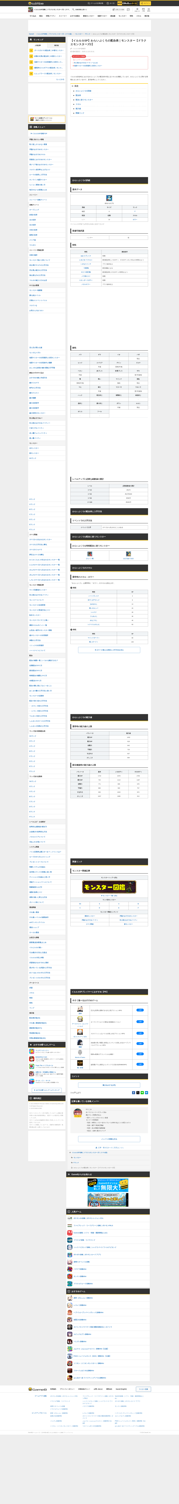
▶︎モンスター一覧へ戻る (109, 888)
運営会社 (109, 1389)
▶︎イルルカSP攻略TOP (39, 133)
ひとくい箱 (89, 556)
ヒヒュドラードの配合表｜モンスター (47, 73)
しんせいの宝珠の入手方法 (39, 726)
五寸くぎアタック (94, 600)
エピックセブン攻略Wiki (123, 1416)
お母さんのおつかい (36, 310)
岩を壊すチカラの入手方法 (39, 265)
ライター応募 (143, 1389)
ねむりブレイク (86, 256)
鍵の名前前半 (34, 403)
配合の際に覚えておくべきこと (40, 686)
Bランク (32, 509)
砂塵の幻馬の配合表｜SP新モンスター (48, 56)
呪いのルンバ (93, 608)
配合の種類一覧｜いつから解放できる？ (43, 660)
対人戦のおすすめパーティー (39, 423)
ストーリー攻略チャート (38, 200)
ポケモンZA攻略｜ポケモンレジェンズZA (64, 1396)
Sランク (32, 499)
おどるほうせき (128, 555)
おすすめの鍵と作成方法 (38, 378)
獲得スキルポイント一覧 (38, 625)
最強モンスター (88, 16)
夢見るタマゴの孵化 (36, 555)
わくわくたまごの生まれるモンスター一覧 (44, 560)
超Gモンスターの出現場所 (38, 635)
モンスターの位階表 (36, 696)
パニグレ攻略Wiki (56, 1421)
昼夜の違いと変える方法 (38, 897)
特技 (31, 998)
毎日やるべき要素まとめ (38, 190)
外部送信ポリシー (84, 1389)
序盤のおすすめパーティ (90, 920)
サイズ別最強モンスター (38, 590)
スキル (138, 16)
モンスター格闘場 (35, 290)
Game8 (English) (121, 1389)
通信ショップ (34, 927)
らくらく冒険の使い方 (37, 185)
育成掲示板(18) (34, 1033)
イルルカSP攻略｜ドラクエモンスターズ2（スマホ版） (90, 1152)
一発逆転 (86, 268)
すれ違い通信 (34, 912)
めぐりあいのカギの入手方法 (39, 973)
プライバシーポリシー (67, 1389)
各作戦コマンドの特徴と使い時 (40, 872)
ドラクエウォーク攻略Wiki (59, 1409)
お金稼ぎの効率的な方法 (38, 832)
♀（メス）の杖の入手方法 (38, 711)
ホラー (135, 219)
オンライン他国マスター (38, 180)
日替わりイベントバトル (38, 300)
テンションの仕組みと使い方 (39, 877)
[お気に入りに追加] (118, 10)
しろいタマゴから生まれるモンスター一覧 (44, 580)
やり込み (33, 16)
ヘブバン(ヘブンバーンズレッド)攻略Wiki (128, 1413)
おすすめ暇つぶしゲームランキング (47, 1090)
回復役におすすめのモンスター (40, 159)
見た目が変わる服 (35, 347)
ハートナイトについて (37, 650)
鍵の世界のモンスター (37, 413)
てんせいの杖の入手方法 (38, 716)
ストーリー (63, 16)
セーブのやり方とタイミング (39, 857)
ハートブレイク (93, 596)
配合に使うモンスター (84, 100)
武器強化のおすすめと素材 (39, 963)
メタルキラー (85, 284)
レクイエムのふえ (94, 624)
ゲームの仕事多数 (95, 3)
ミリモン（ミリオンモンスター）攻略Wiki (64, 1426)
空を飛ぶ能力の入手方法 (38, 270)
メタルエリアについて (37, 837)
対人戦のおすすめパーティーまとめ (86, 63)
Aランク (32, 504)
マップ (31, 1008)
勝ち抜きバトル (35, 295)
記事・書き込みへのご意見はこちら (109, 1148)
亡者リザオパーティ (36, 428)
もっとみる (60, 79)
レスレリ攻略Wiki (88, 1413)
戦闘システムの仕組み (37, 867)
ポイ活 (110, 3)
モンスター (123, 16)
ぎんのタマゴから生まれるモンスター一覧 (44, 575)
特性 (131, 16)
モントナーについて (36, 600)
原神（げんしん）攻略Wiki (59, 1413)
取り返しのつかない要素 (38, 144)
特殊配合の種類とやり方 (38, 676)
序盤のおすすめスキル (37, 154)
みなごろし (93, 620)
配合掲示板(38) (34, 1018)
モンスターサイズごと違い (39, 620)
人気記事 (38, 45)
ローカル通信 (34, 932)
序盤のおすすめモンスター (128, 916)
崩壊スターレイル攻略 (57, 1406)
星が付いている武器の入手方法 (40, 968)
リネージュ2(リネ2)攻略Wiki (92, 1426)
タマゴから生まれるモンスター (40, 539)
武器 (31, 988)
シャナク (94, 612)
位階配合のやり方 (35, 665)
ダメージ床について (36, 902)
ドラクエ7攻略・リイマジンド (60, 1401)
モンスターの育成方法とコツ (39, 610)
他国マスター (102, 16)
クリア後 (32, 240)
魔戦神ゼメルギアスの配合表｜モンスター (49, 68)
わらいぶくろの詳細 (83, 91)
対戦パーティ (51, 16)
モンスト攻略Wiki (121, 1406)
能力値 (78, 109)
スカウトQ (33, 305)
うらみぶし (93, 616)
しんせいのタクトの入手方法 (39, 721)
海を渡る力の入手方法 (37, 275)
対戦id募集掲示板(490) (37, 1038)
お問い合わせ (98, 1389)
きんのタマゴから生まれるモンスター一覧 (44, 570)
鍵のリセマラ (34, 383)
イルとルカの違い (35, 947)
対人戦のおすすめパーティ (128, 920)
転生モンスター (35, 615)
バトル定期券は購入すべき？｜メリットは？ (45, 852)
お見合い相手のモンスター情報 (40, 630)
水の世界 (32, 220)
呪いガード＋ (93, 642)
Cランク (32, 514)
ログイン (145, 3)
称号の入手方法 (35, 388)
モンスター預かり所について (39, 260)
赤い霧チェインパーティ (38, 433)
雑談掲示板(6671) (35, 1028)
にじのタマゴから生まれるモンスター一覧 (44, 565)
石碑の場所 (33, 255)
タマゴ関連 (89, 924)
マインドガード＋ (94, 638)
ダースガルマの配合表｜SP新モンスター (49, 50)
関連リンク (80, 113)
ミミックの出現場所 (36, 645)
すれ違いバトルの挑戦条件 (39, 917)
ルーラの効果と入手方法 (38, 175)
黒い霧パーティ (35, 438)
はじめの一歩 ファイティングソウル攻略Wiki (130, 1426)
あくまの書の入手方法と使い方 (40, 691)
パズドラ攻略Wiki (88, 1406)
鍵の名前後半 (34, 408)
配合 (41, 16)
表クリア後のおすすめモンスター (41, 164)
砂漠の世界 (33, 215)
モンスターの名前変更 (37, 605)
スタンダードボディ (86, 280)
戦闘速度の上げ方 (35, 887)
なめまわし (93, 604)
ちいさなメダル (35, 353)
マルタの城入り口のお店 (38, 280)
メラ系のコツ (85, 276)
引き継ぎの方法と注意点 (38, 952)
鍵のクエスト (34, 393)
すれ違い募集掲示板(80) (38, 1023)
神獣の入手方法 (35, 640)
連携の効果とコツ (35, 892)
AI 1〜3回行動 (86, 272)
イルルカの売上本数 (36, 958)
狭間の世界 (33, 235)
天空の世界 (33, 230)
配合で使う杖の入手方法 (38, 701)
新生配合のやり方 (35, 670)
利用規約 (53, 1389)
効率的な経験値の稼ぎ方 (38, 827)
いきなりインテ (86, 264)
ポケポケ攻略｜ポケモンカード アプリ (127, 1401)
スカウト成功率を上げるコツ (39, 170)
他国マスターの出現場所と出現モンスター (88, 66)
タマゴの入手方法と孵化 (38, 544)
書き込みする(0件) (109, 1085)
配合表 (78, 95)
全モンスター (34, 448)
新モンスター (128, 924)
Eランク (32, 524)
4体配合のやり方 (35, 681)
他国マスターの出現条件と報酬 (40, 363)
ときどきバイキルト (86, 260)
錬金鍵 (112, 16)
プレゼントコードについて (39, 862)
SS (80, 904)
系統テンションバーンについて (40, 882)
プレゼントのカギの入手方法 (39, 978)
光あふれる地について (37, 842)
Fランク (76, 1163)
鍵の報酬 (32, 398)
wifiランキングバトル (37, 922)
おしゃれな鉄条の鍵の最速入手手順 (42, 368)
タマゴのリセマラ (35, 550)
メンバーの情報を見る (109, 1139)
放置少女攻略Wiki (56, 1416)
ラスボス (32, 245)
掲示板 (146, 16)
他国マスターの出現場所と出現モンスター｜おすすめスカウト (49, 62)
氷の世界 (32, 225)
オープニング (34, 210)
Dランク (32, 519)
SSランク (32, 458)
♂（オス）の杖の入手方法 (38, 706)
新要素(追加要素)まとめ (37, 942)
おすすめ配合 (75, 16)
